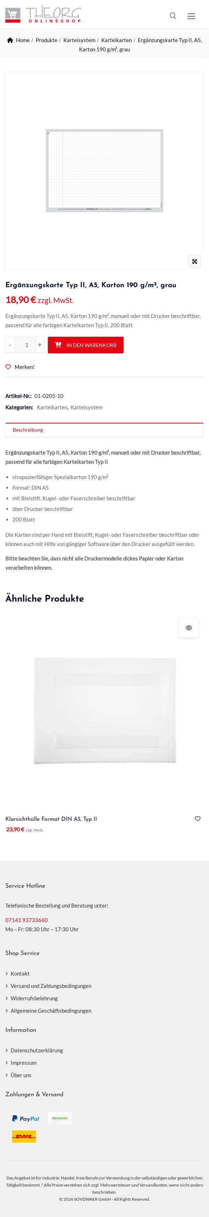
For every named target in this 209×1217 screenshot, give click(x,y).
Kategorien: (19, 407)
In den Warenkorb (92, 345)
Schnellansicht (188, 627)
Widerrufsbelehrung (34, 998)
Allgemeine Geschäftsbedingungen (51, 1010)
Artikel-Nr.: (18, 396)
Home (23, 40)
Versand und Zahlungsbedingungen (51, 986)
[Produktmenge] (24, 345)
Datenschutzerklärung (37, 1050)
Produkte (46, 40)
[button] (191, 16)
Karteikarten (116, 40)
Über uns (21, 1075)
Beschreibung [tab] (28, 430)
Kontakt (20, 973)
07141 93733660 (26, 920)
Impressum (23, 1062)
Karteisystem (79, 40)
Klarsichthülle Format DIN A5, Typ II (51, 819)
